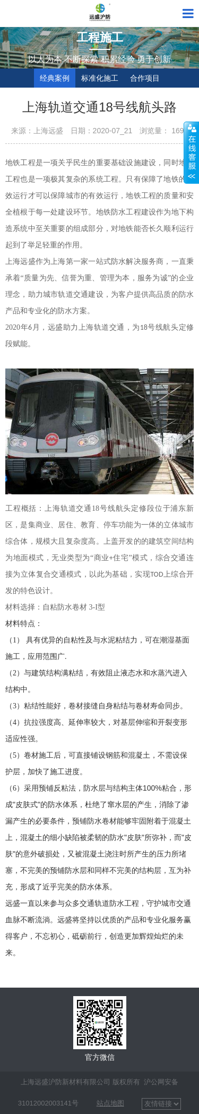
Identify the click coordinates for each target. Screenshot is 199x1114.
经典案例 (55, 78)
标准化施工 (99, 78)
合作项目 (145, 78)
